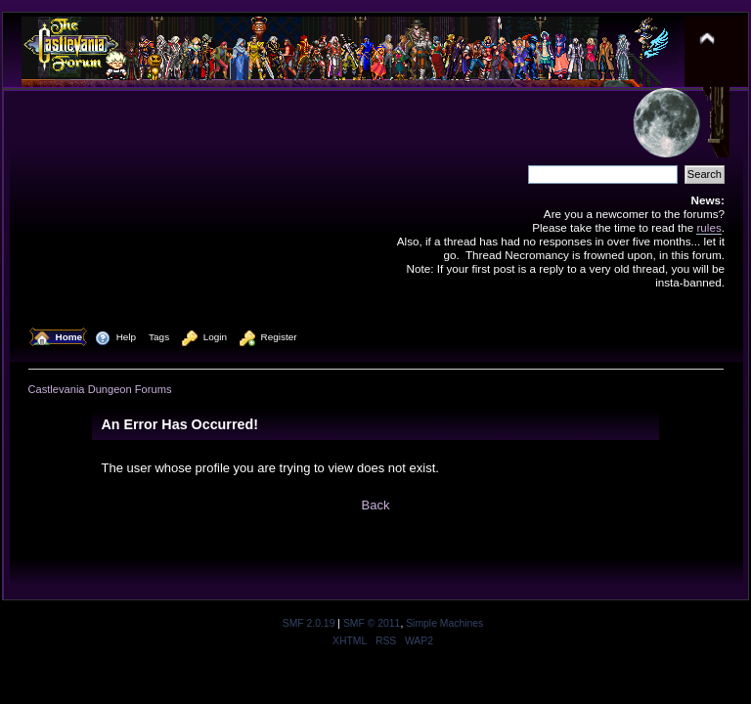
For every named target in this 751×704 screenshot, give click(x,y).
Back (376, 505)
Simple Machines (444, 623)
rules (708, 227)
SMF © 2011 (371, 623)
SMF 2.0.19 (309, 623)
